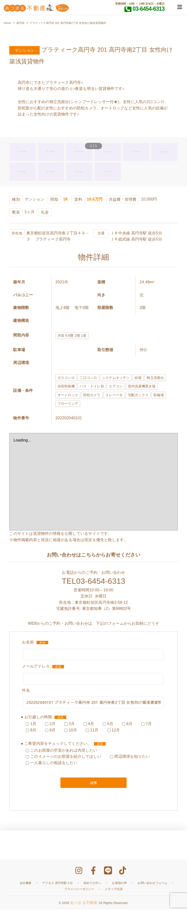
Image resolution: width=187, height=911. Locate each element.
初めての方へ (92, 884)
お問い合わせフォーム (152, 884)
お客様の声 (119, 884)
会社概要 (26, 884)
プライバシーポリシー (79, 890)
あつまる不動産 (84, 904)
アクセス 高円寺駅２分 (57, 884)
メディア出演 (113, 890)
